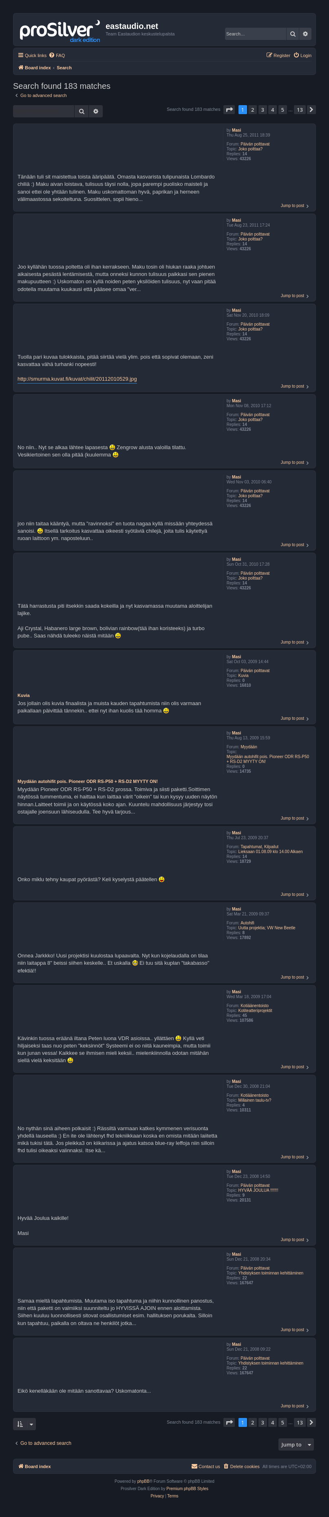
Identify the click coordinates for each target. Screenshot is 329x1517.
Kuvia (243, 675)
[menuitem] (57, 55)
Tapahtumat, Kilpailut (259, 846)
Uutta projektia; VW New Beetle (267, 928)
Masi (236, 130)
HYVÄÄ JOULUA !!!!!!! (258, 1190)
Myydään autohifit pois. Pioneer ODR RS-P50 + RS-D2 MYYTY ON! (268, 759)
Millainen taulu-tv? (255, 1100)
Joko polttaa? (250, 149)
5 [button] (282, 109)
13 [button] (300, 109)
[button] (229, 109)
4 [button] (272, 109)
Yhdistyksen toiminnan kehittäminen (271, 1273)
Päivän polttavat (255, 144)
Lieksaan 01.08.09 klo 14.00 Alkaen (270, 851)
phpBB (143, 1481)
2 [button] (252, 109)
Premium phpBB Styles (187, 1488)
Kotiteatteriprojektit (255, 1010)
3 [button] (262, 109)
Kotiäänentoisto (255, 1005)
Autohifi (247, 923)
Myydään (249, 747)
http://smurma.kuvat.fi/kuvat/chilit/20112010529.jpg (77, 379)
